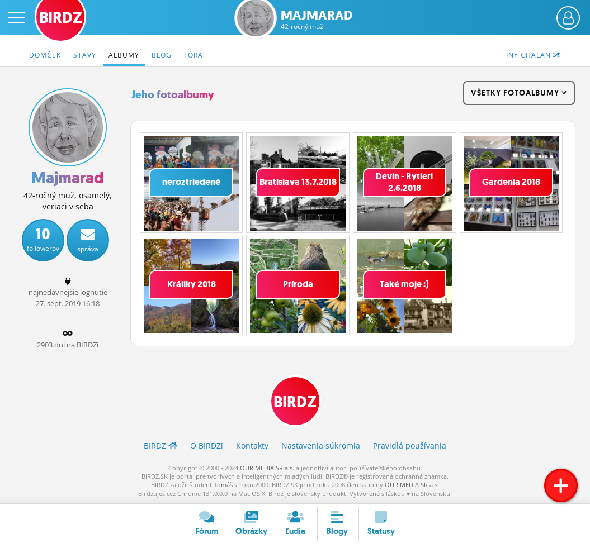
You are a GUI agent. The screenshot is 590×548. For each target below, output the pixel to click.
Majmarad (316, 19)
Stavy (84, 55)
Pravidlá (409, 445)
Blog (162, 55)
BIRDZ (295, 402)
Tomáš (223, 484)
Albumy (123, 55)
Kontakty (252, 445)
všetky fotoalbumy (519, 93)
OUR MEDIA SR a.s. (267, 468)
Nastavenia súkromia (320, 445)
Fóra (193, 55)
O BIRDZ (206, 445)
